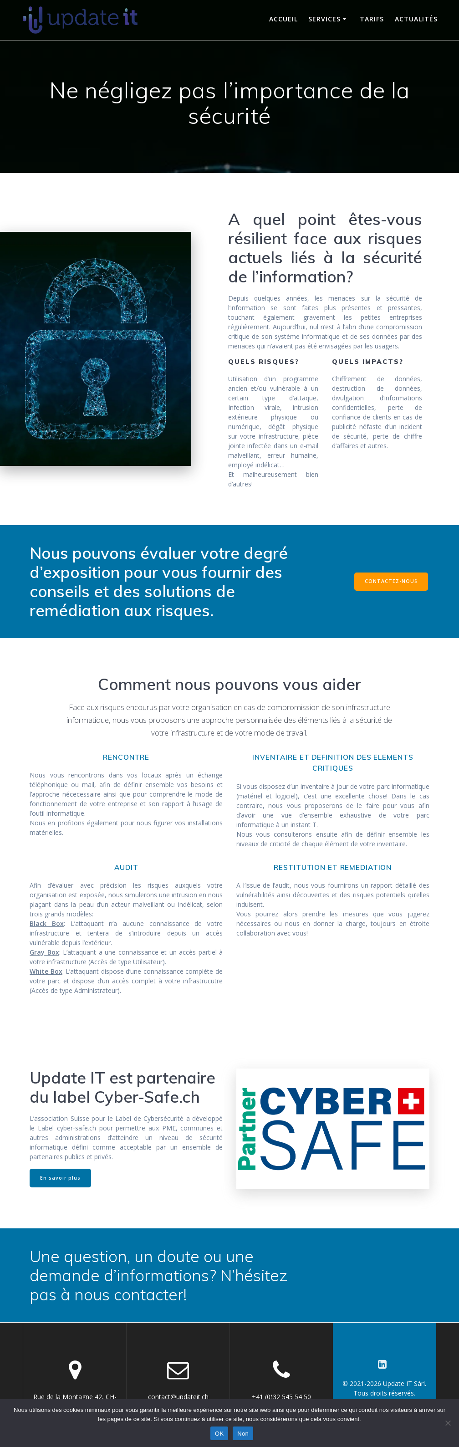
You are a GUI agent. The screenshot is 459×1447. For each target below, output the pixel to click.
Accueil (283, 19)
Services (324, 19)
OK (219, 1433)
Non (243, 1433)
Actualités (416, 19)
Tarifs (372, 19)
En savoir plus (60, 1178)
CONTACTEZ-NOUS (391, 581)
